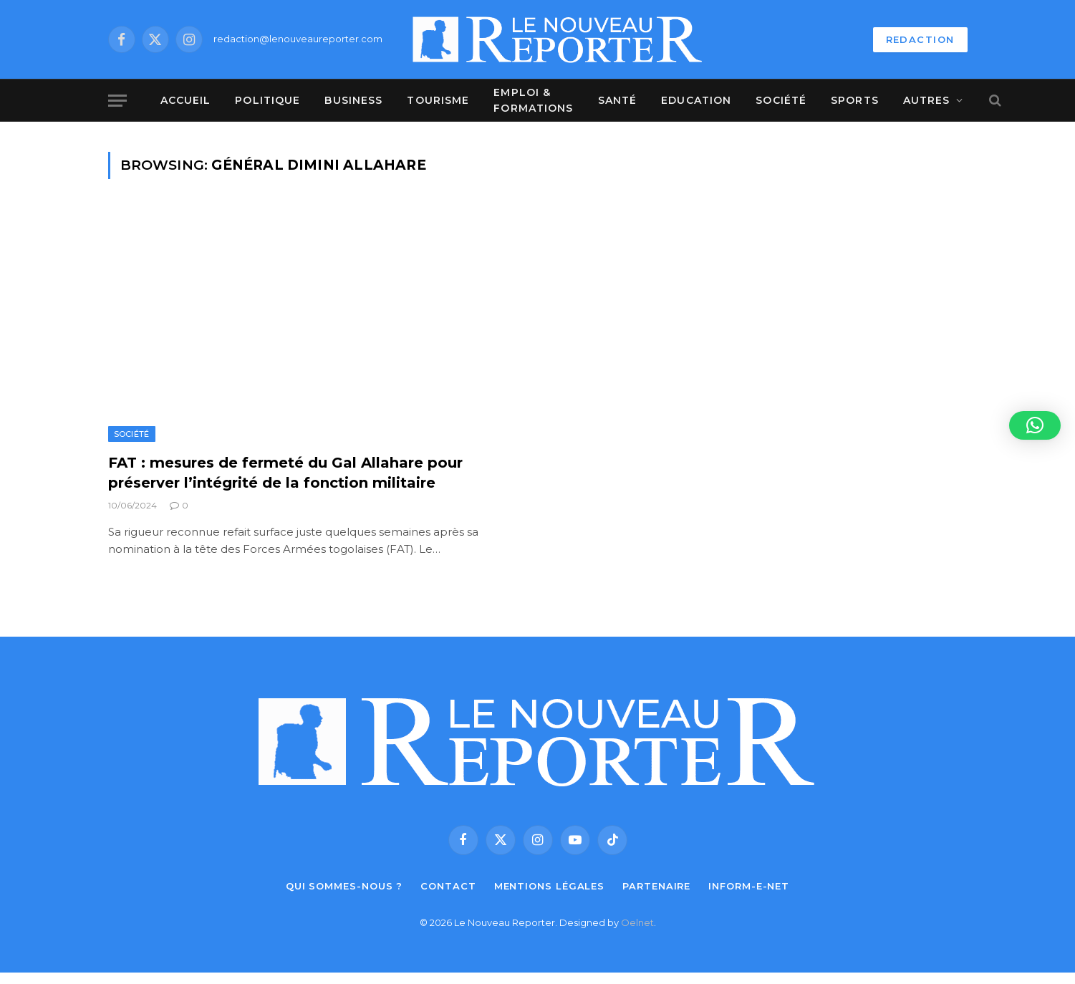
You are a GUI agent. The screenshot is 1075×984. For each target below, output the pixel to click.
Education (696, 100)
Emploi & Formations (533, 100)
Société (781, 100)
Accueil (185, 100)
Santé (617, 100)
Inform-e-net (748, 886)
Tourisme (438, 100)
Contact (448, 886)
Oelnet (637, 922)
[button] (1035, 425)
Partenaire (656, 886)
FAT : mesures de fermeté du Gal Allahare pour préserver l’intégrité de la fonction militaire (285, 472)
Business (353, 100)
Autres (926, 100)
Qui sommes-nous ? (344, 886)
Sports (855, 100)
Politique (267, 100)
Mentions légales (549, 886)
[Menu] (117, 101)
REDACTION (920, 39)
